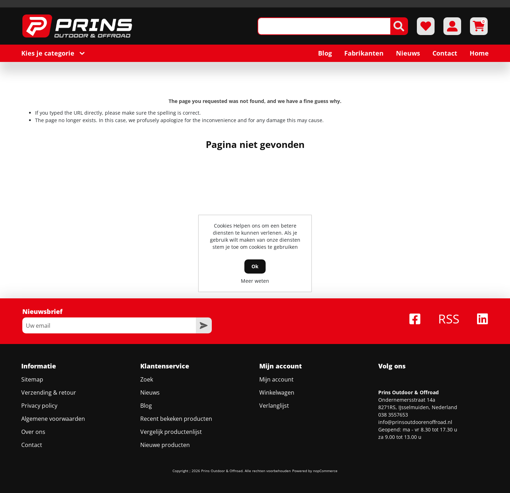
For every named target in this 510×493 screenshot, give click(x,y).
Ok (255, 266)
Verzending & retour (48, 385)
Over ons (33, 424)
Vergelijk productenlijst (171, 424)
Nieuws (150, 385)
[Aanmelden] (109, 318)
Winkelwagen (276, 385)
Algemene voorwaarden (53, 411)
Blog (146, 398)
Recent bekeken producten (176, 411)
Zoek (146, 372)
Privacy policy (39, 398)
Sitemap (32, 372)
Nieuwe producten (165, 437)
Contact (31, 437)
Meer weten (255, 280)
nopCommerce (325, 463)
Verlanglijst (274, 398)
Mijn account (276, 372)
